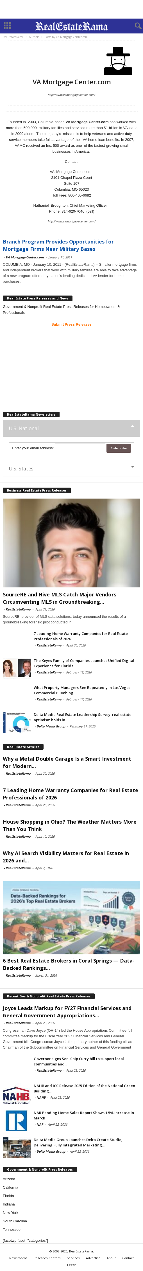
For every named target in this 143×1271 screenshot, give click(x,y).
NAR (40, 1124)
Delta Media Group (51, 726)
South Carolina (15, 1221)
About (111, 1258)
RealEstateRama (18, 609)
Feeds (71, 1265)
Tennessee (12, 1229)
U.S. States (21, 468)
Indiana (9, 1204)
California (10, 1187)
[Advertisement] (72, 9)
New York (10, 1213)
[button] (134, 26)
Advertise (93, 1258)
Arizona (9, 1179)
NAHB (41, 1097)
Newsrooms (18, 1258)
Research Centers (47, 1258)
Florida (8, 1196)
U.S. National (23, 428)
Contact (128, 1258)
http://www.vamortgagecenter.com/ (72, 94)
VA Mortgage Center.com (25, 257)
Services (73, 1258)
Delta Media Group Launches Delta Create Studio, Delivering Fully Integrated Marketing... (78, 1142)
